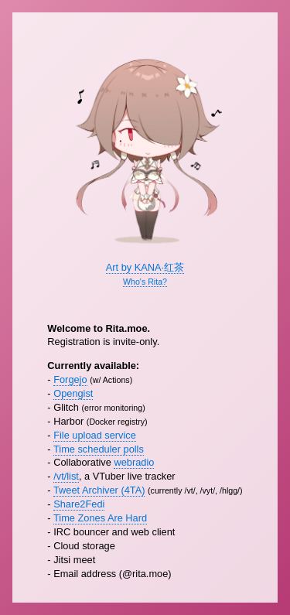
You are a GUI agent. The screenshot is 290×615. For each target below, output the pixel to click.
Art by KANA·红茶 (145, 267)
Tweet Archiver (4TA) (99, 490)
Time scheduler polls (98, 449)
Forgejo (70, 379)
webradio (134, 462)
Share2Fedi (78, 504)
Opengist (73, 393)
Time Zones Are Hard (100, 518)
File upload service (94, 435)
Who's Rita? (145, 281)
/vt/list (66, 476)
